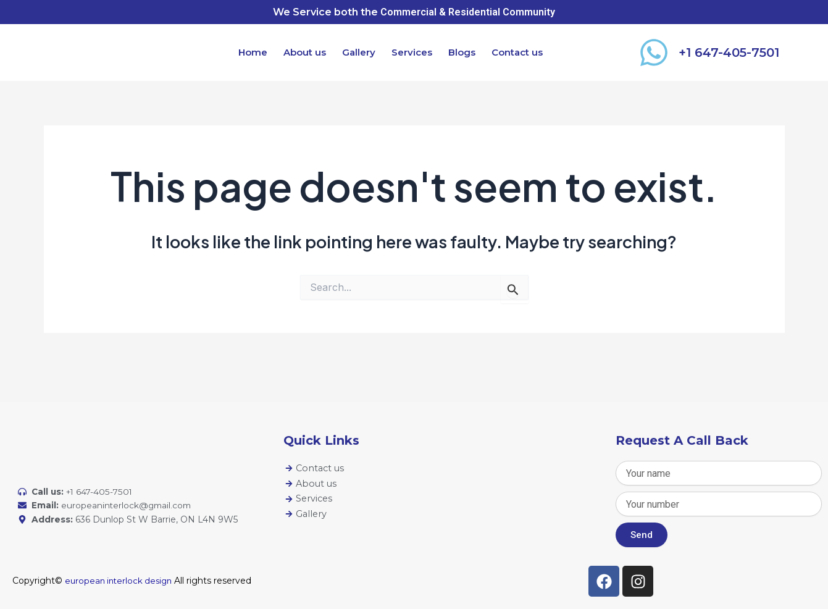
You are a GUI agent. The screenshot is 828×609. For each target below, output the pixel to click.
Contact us (517, 52)
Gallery (358, 52)
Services (411, 52)
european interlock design (121, 580)
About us (304, 52)
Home (252, 52)
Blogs (461, 52)
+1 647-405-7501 (729, 52)
